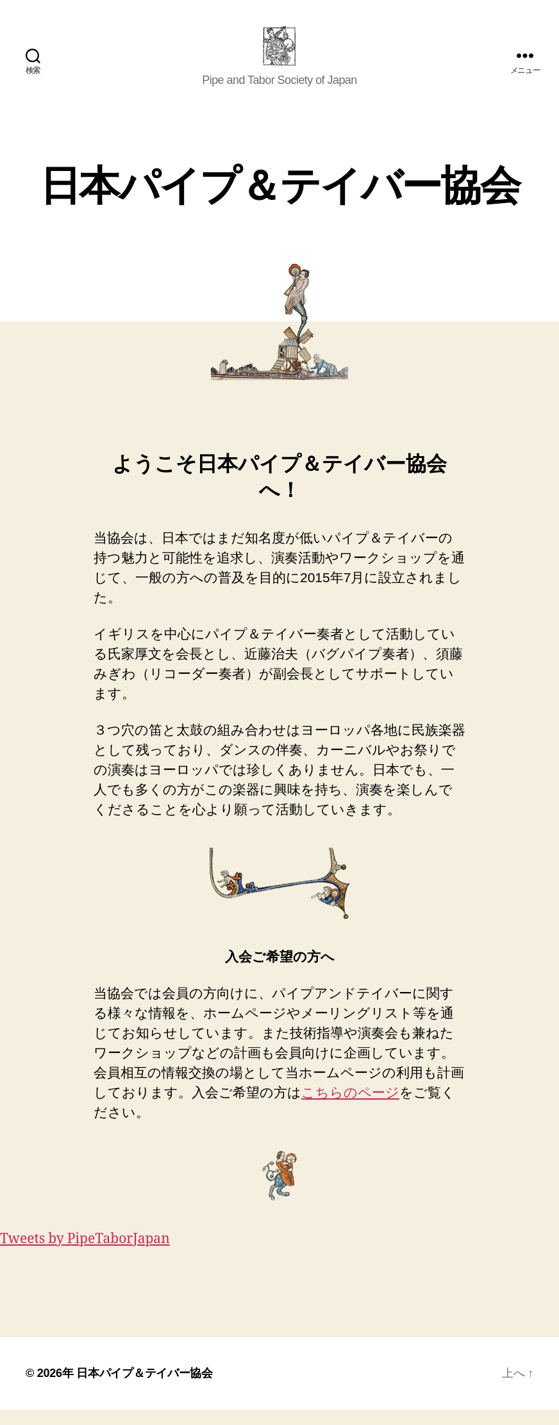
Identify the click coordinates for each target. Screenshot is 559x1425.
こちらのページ (350, 1107)
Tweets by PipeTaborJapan (85, 1253)
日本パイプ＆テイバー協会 (144, 1388)
